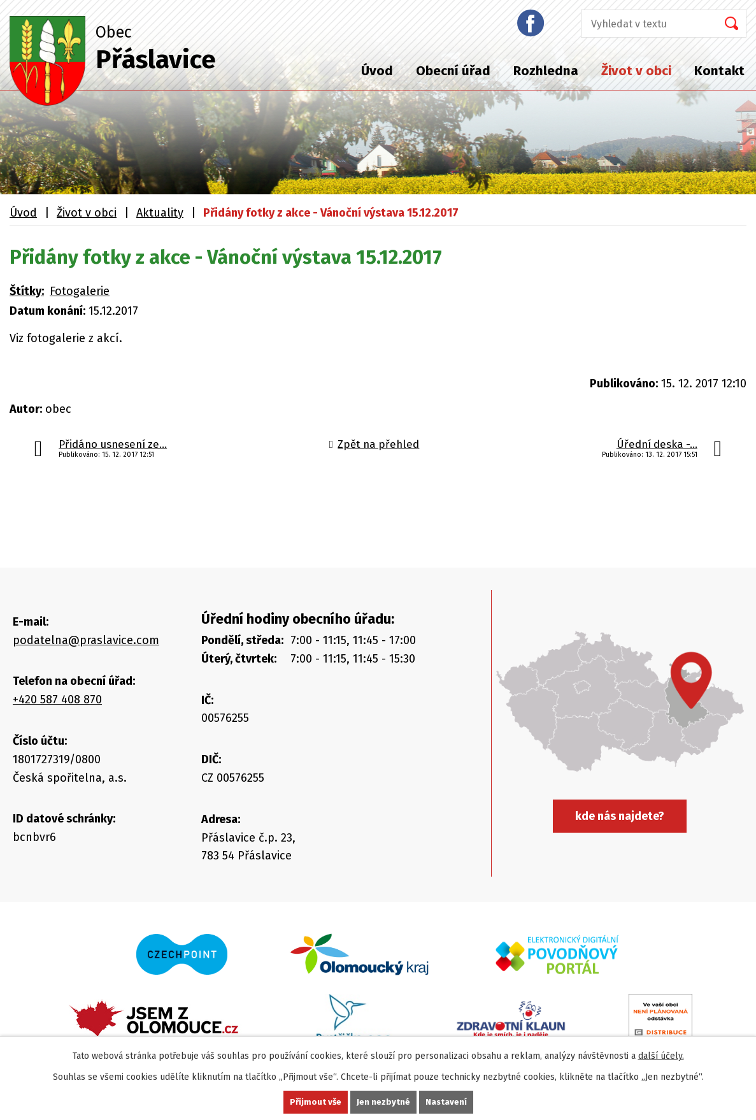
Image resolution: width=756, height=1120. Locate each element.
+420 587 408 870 (57, 700)
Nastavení (447, 1101)
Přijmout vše (315, 1101)
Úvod (377, 70)
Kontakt (719, 70)
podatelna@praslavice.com (86, 640)
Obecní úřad (453, 70)
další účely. (661, 1055)
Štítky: (27, 291)
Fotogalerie (80, 291)
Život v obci (636, 70)
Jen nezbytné (384, 1101)
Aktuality (159, 213)
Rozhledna (545, 70)
